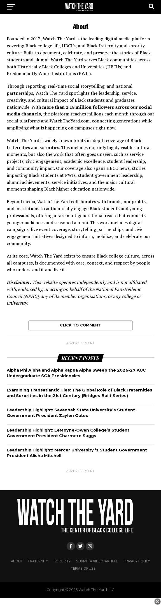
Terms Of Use (83, 568)
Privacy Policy (136, 561)
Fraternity (38, 561)
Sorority (62, 561)
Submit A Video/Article (97, 561)
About (17, 561)
